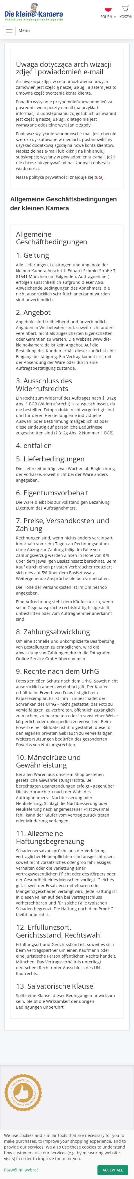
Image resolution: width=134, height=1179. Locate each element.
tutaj (99, 177)
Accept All (113, 1170)
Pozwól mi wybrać (21, 1170)
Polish (108, 12)
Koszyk (125, 12)
